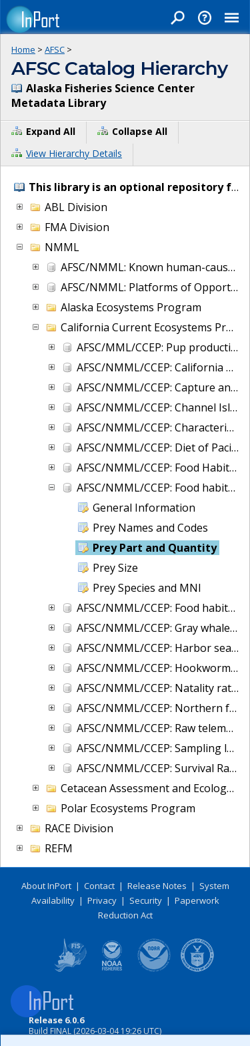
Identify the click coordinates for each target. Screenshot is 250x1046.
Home (23, 49)
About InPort (46, 886)
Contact (99, 886)
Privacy (102, 900)
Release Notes (157, 886)
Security (145, 900)
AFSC (55, 49)
